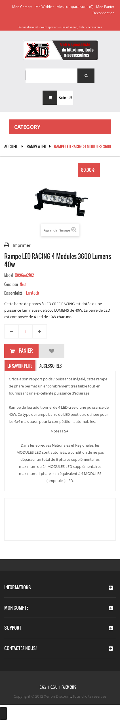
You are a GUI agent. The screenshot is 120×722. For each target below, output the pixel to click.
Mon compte (22, 6)
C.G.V (43, 687)
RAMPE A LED (36, 146)
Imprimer (22, 245)
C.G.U (53, 687)
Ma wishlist (44, 6)
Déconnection (103, 12)
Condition (11, 284)
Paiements (69, 687)
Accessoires (50, 366)
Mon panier (105, 6)
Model (8, 275)
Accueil (11, 146)
